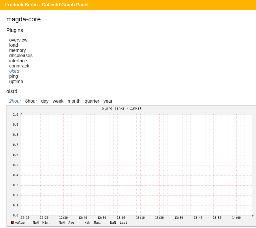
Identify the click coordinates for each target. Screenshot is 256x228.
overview (18, 39)
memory (17, 50)
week (58, 101)
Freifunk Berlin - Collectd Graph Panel (47, 4)
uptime (16, 81)
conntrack (19, 65)
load (13, 45)
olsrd (14, 71)
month (74, 101)
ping (13, 76)
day (45, 101)
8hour (31, 101)
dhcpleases (21, 55)
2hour (15, 101)
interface (18, 60)
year (107, 101)
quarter (92, 101)
